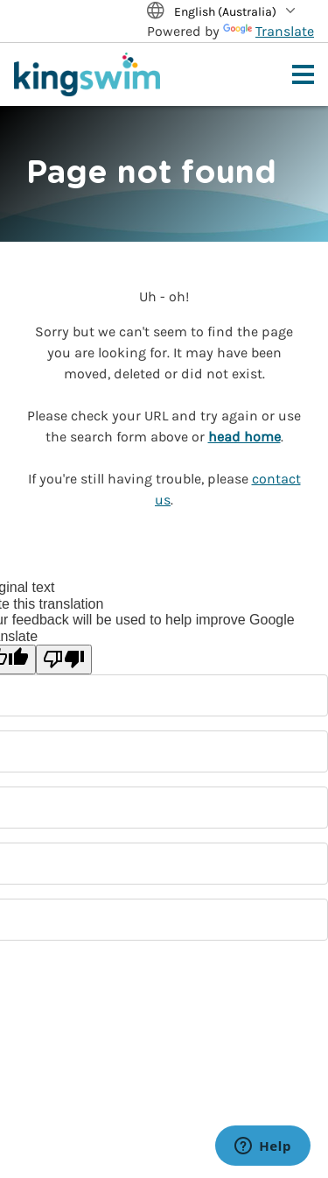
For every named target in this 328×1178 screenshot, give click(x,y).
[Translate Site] (230, 13)
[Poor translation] (64, 659)
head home (244, 436)
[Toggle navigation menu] (303, 74)
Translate (268, 31)
